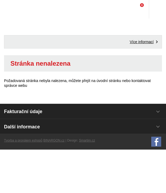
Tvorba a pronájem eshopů (23, 140)
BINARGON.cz (54, 140)
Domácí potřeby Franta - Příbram (15, 9)
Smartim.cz (87, 140)
